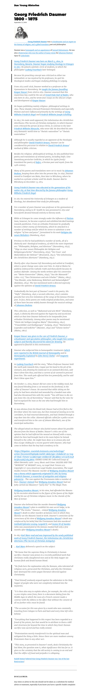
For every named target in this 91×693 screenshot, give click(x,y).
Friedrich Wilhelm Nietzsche (26, 128)
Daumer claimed (26, 482)
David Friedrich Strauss (39, 142)
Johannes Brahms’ (66, 53)
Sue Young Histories (26, 5)
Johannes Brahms (24, 305)
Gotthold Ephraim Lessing (25, 524)
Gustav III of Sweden (61, 524)
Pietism (70, 218)
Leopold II (42, 524)
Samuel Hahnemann (60, 50)
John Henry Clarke (46, 356)
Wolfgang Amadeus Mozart (62, 471)
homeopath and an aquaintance (37, 50)
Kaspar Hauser (20, 92)
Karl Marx (25, 535)
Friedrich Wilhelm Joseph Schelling (55, 114)
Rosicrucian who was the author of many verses (37, 53)
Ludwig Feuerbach (33, 70)
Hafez (38, 162)
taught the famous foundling (55, 89)
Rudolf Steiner (19, 659)
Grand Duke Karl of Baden (56, 95)
